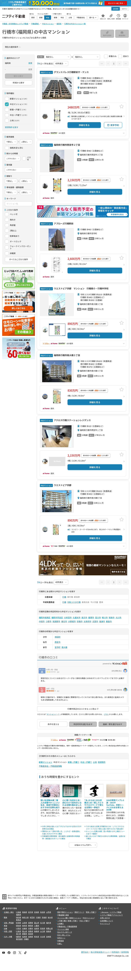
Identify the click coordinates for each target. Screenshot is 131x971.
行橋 (64, 597)
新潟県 (18, 923)
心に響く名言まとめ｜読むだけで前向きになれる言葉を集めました (72, 802)
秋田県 (42, 912)
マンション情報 (63, 929)
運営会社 (85, 952)
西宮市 (57, 642)
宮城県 (36, 912)
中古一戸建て (86, 762)
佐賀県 (24, 936)
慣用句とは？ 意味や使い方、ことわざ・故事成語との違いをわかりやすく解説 (61, 832)
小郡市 (48, 621)
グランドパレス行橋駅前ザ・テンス (71, 72)
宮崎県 (48, 936)
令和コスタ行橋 (74, 602)
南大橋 (64, 647)
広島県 (18, 931)
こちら (106, 714)
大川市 (118, 617)
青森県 (24, 912)
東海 (5, 925)
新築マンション (45, 762)
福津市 (102, 621)
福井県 (48, 923)
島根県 (36, 931)
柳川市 (105, 617)
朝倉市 (109, 621)
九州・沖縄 (8, 936)
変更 (30, 63)
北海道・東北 (9, 912)
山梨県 (24, 923)
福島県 (18, 914)
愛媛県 (24, 934)
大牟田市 (68, 617)
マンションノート (53, 714)
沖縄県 (26, 939)
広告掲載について (106, 920)
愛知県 (18, 925)
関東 (5, 917)
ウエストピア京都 (62, 485)
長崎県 (30, 936)
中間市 (42, 621)
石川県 (42, 923)
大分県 (42, 936)
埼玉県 (32, 917)
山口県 (42, 931)
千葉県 (38, 917)
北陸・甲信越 (9, 923)
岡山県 (24, 931)
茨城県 (44, 917)
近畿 (5, 928)
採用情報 (125, 952)
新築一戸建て (73, 762)
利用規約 (115, 952)
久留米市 (76, 617)
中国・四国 (8, 931)
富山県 (36, 923)
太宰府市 (87, 621)
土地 (95, 762)
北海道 (18, 912)
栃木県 (50, 917)
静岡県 (30, 925)
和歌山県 (49, 928)
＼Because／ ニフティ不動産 (110, 912)
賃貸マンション (67, 912)
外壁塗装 (60, 940)
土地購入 (60, 923)
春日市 (64, 621)
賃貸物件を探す (11, 127)
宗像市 (80, 621)
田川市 (98, 617)
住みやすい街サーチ (64, 932)
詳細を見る (84, 125)
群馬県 (18, 920)
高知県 (30, 934)
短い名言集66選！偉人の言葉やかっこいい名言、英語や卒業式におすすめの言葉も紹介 (50, 804)
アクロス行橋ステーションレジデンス (72, 420)
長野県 (30, 923)
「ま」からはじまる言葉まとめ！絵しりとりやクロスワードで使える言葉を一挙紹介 (93, 804)
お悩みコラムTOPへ (83, 845)
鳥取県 (30, 931)
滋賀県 (36, 928)
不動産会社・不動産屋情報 (50, 766)
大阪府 (18, 928)
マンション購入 (63, 918)
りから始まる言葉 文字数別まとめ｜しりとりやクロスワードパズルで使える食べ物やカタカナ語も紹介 (105, 827)
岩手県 (30, 912)
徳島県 (48, 931)
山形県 (48, 912)
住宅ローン (61, 938)
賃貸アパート (79, 912)
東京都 (18, 917)
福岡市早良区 (57, 617)
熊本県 (36, 936)
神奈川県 (25, 917)
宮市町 (57, 647)
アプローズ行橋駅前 (63, 223)
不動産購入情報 (63, 915)
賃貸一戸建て (91, 912)
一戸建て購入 (62, 920)
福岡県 (18, 936)
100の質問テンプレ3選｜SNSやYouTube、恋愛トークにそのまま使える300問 (115, 805)
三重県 (36, 925)
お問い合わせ (105, 918)
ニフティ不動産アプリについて (111, 915)
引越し (59, 943)
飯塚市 (91, 617)
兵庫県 (24, 928)
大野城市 (72, 621)
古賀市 (95, 621)
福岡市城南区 (44, 617)
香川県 (18, 934)
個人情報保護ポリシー (100, 952)
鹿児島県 (19, 939)
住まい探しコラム (63, 935)
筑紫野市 (56, 621)
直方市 (84, 617)
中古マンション (88, 918)
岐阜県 (24, 925)
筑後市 (111, 617)
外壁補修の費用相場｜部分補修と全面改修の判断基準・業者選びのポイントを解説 (61, 837)
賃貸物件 (101, 762)
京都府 (30, 928)
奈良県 (42, 928)
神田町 (57, 637)
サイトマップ (105, 923)
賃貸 (59, 912)
